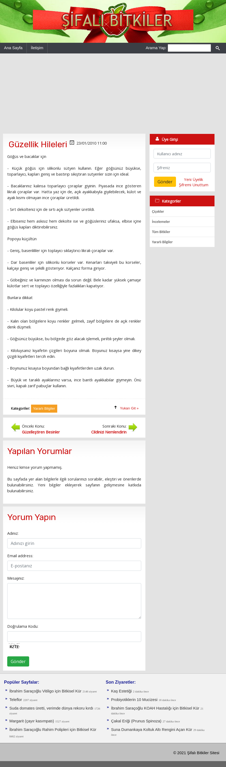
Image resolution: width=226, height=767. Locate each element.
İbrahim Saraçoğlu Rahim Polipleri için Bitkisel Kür (52, 729)
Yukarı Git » (129, 408)
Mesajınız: (15, 578)
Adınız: (12, 533)
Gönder (18, 661)
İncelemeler (161, 221)
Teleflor (15, 700)
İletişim (37, 47)
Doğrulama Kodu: (22, 626)
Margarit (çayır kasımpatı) (31, 721)
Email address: (20, 555)
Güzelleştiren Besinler (41, 432)
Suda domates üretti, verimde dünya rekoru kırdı (51, 708)
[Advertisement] (113, 93)
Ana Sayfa (13, 47)
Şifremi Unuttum (193, 184)
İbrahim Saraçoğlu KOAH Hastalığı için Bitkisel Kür (155, 708)
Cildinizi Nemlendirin (109, 432)
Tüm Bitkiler (161, 232)
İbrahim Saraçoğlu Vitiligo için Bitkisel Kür (45, 691)
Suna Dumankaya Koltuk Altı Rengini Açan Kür (151, 729)
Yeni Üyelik (193, 179)
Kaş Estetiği (121, 691)
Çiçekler (158, 211)
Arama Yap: (156, 47)
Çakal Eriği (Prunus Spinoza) (136, 721)
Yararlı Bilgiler (162, 242)
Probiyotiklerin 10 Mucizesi (134, 700)
